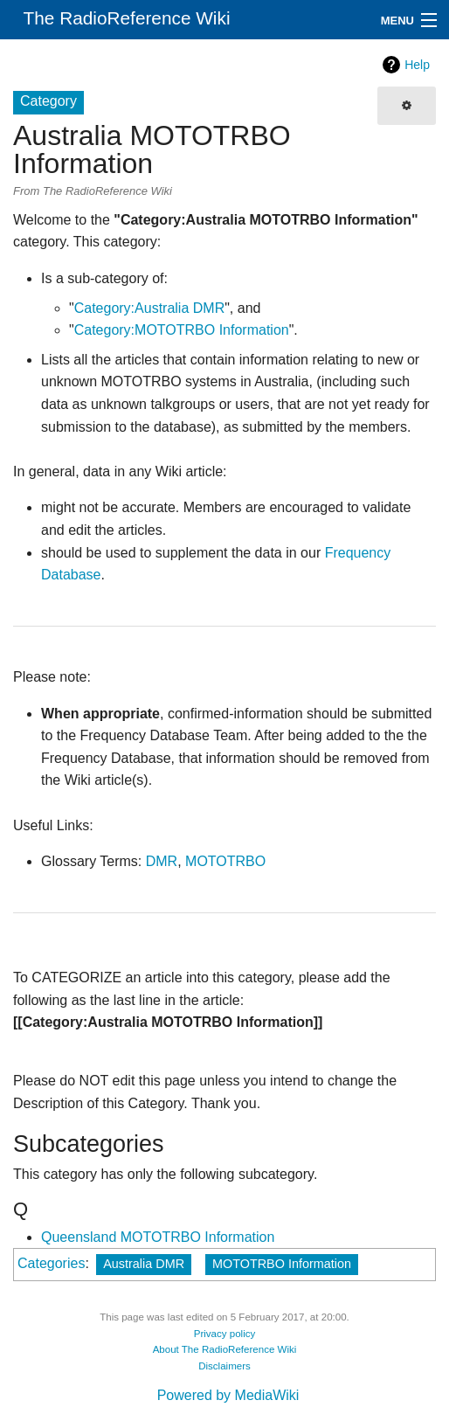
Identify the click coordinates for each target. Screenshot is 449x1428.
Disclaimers (224, 1366)
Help (417, 65)
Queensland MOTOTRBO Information (157, 1237)
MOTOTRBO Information (281, 1264)
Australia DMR (143, 1264)
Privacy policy (225, 1333)
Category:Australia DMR (149, 308)
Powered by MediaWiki (228, 1395)
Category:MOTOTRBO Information (181, 329)
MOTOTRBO (225, 861)
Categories (51, 1263)
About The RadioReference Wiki (225, 1349)
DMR (161, 861)
